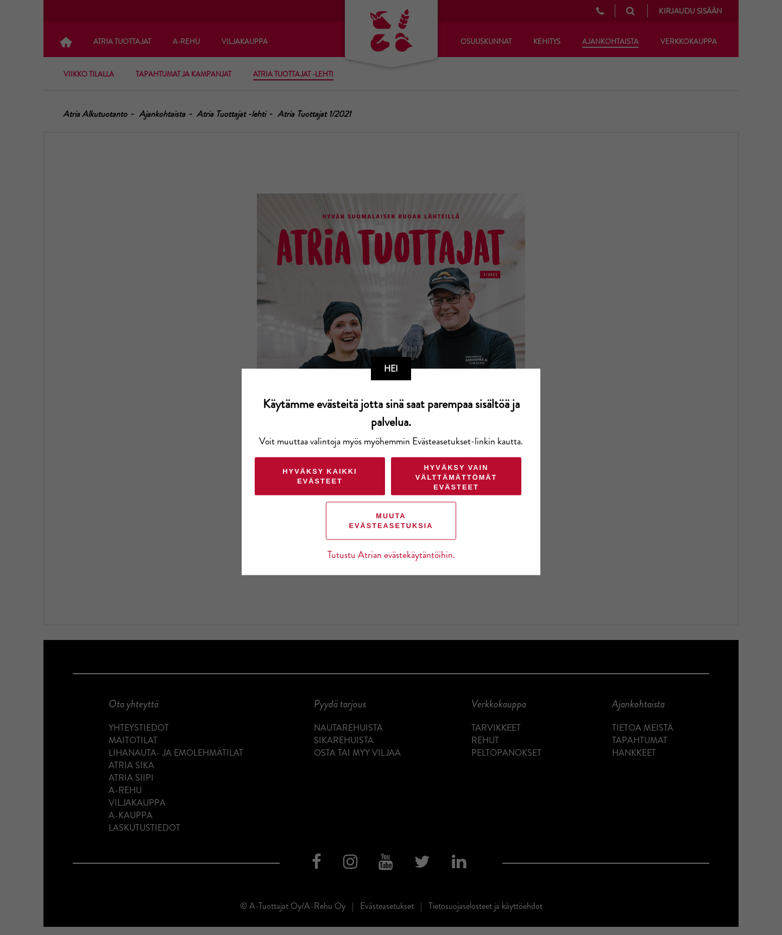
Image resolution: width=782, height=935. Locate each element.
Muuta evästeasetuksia (391, 520)
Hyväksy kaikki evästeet (319, 476)
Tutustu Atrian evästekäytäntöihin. (391, 554)
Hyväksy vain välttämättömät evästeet (456, 477)
